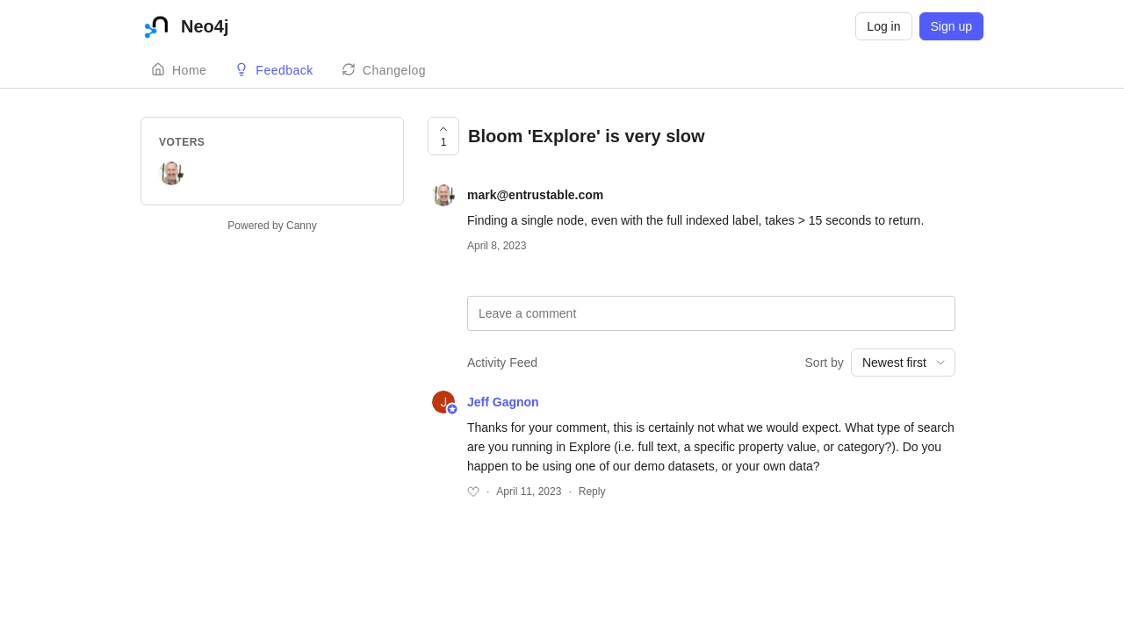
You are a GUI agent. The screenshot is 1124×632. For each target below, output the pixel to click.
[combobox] (903, 362)
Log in (883, 26)
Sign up (951, 26)
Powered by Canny (271, 225)
